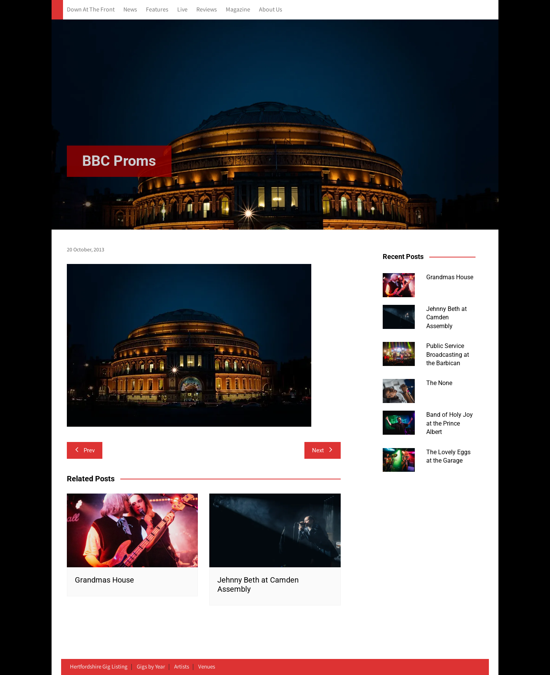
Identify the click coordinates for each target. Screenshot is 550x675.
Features (157, 10)
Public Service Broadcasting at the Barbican (447, 354)
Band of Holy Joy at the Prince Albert (449, 423)
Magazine (238, 10)
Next (322, 450)
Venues (206, 667)
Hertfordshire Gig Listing (99, 667)
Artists (181, 667)
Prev (84, 450)
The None (439, 383)
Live (182, 10)
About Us (270, 10)
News (130, 10)
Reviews (206, 10)
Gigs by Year (151, 667)
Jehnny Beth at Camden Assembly (446, 317)
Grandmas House (104, 579)
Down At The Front (91, 10)
